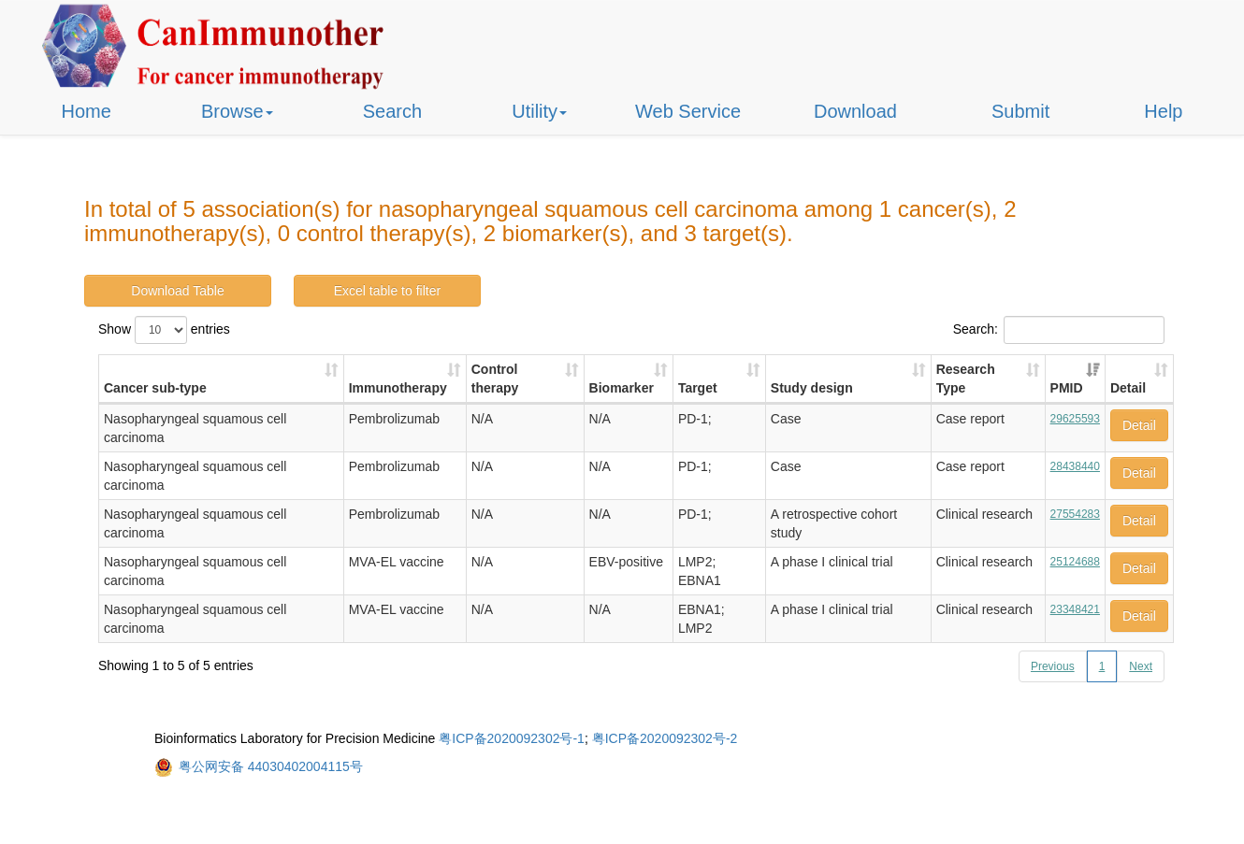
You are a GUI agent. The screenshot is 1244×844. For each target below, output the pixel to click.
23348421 (1075, 609)
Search (392, 111)
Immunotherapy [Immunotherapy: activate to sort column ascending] (398, 387)
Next (1140, 666)
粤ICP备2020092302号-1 (512, 738)
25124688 (1075, 561)
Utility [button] (539, 111)
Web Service (688, 111)
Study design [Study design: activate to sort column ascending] (812, 387)
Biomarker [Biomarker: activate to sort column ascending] (621, 387)
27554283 (1075, 514)
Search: (1058, 330)
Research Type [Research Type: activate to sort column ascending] (965, 378)
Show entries (164, 330)
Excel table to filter (387, 290)
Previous (1053, 666)
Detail (1139, 425)
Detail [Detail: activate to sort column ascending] (1128, 387)
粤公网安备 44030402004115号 (271, 766)
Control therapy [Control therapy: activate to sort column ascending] (495, 378)
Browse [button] (237, 111)
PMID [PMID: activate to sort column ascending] (1066, 387)
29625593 (1075, 418)
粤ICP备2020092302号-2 (665, 738)
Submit (1020, 111)
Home (86, 111)
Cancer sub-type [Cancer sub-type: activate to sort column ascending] (155, 387)
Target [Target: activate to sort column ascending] (697, 387)
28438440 (1075, 466)
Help (1163, 111)
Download (855, 111)
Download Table (177, 290)
